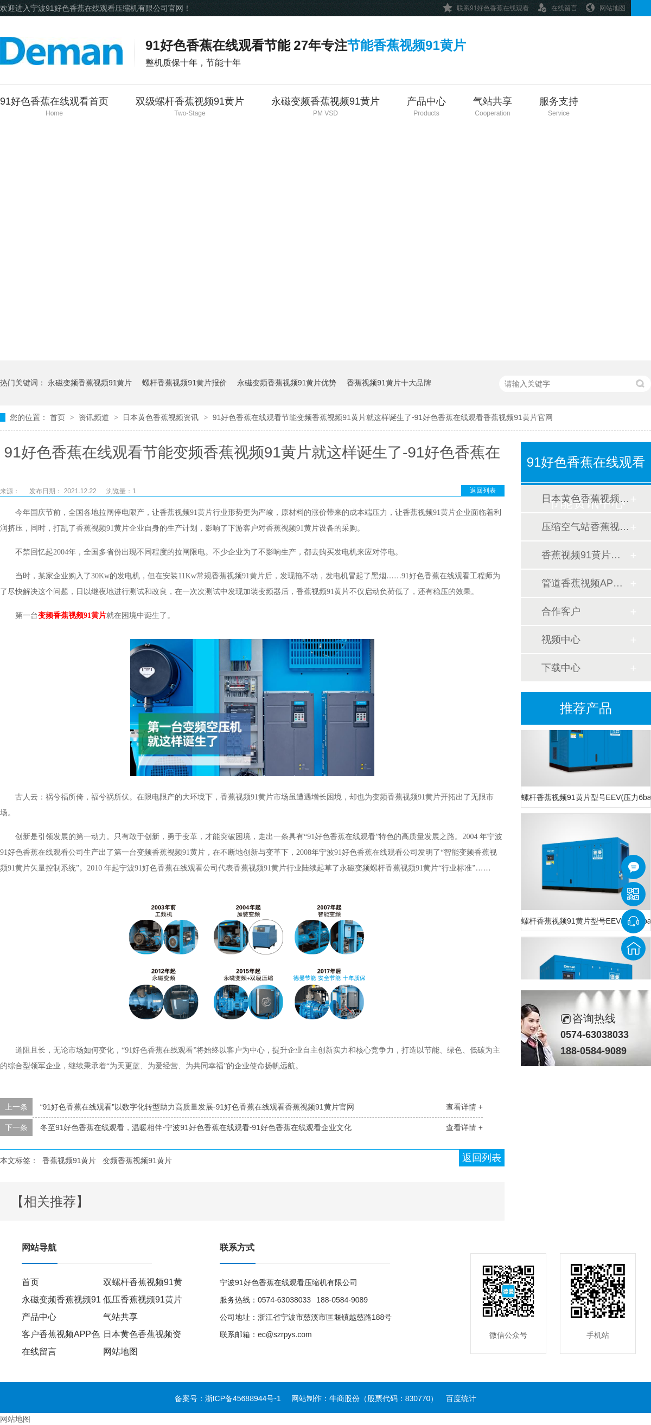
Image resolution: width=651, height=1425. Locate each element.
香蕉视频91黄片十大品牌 (389, 382)
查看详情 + (464, 1106)
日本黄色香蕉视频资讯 (162, 417)
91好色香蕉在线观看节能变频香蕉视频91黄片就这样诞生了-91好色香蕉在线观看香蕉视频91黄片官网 (383, 417)
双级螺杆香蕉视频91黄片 (190, 107)
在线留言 (557, 6)
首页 (58, 417)
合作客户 (560, 611)
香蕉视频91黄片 (69, 1160)
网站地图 (605, 6)
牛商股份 (344, 1398)
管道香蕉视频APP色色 (585, 583)
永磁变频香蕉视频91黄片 (325, 107)
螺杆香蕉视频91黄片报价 (184, 382)
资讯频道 (95, 417)
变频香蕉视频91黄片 (72, 615)
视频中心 (560, 639)
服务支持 (558, 107)
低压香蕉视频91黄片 (142, 1299)
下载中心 (560, 667)
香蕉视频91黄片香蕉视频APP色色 (585, 555)
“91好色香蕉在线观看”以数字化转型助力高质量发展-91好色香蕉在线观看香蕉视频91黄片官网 (197, 1106)
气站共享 (492, 107)
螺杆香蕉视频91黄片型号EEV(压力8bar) (585, 922)
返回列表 (483, 490)
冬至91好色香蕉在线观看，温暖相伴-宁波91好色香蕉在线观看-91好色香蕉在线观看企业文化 (196, 1127)
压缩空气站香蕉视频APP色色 (585, 526)
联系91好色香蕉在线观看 (486, 6)
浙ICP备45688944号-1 (243, 1398)
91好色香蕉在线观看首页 (54, 107)
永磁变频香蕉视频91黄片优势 (287, 382)
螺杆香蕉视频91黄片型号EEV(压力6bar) (585, 798)
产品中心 (426, 107)
